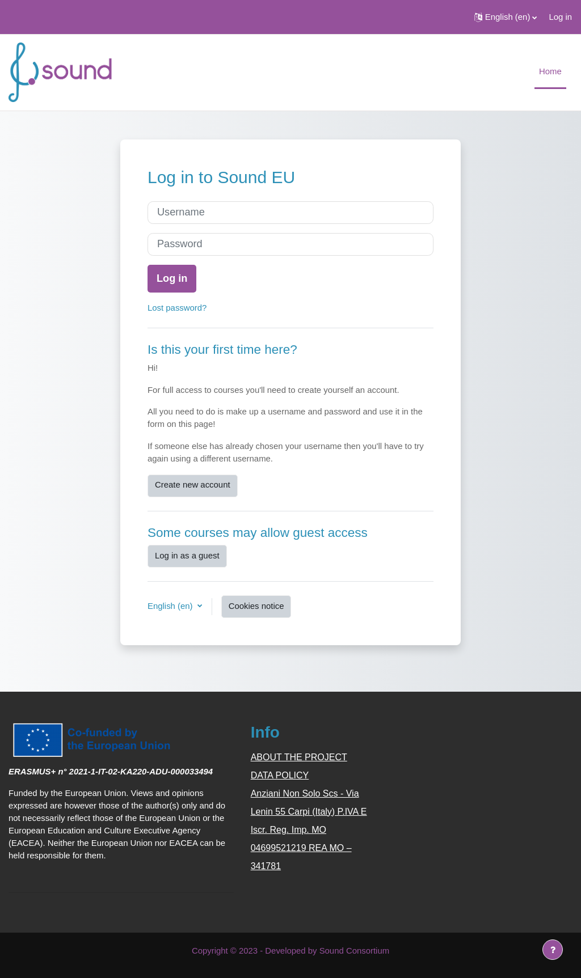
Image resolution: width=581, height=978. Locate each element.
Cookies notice (256, 606)
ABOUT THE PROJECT (299, 757)
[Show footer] (552, 949)
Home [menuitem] (550, 71)
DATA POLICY (280, 775)
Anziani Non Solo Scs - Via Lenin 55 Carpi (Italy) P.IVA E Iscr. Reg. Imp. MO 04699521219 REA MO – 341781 (309, 830)
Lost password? (177, 307)
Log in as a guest (187, 555)
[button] (506, 17)
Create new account (192, 484)
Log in (560, 17)
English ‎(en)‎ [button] (171, 606)
